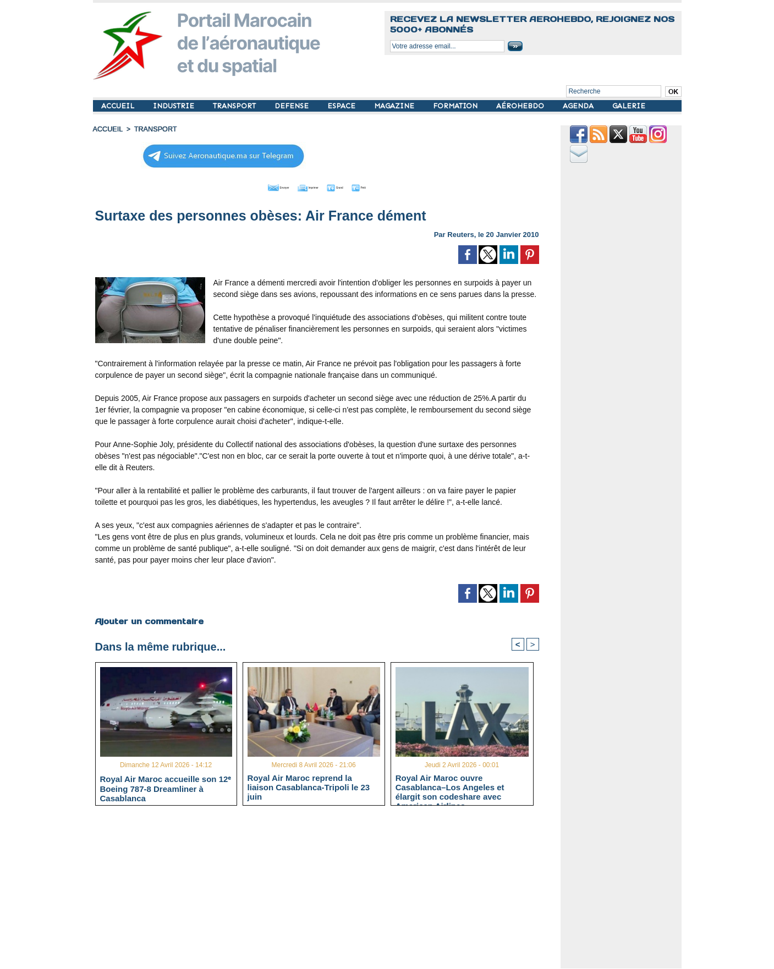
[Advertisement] (325, 891)
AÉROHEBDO (521, 106)
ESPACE (342, 106)
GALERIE (628, 106)
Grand (350, 185)
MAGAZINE (395, 106)
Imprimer (304, 185)
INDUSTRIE (174, 106)
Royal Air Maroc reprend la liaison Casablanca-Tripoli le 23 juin (309, 786)
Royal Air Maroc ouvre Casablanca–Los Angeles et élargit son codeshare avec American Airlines (450, 786)
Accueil (107, 129)
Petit (387, 185)
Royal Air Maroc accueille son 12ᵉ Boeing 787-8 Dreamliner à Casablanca (166, 787)
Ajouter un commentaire (148, 619)
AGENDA (579, 106)
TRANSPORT (235, 106)
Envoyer (254, 185)
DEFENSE (293, 106)
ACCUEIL (118, 106)
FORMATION (456, 106)
